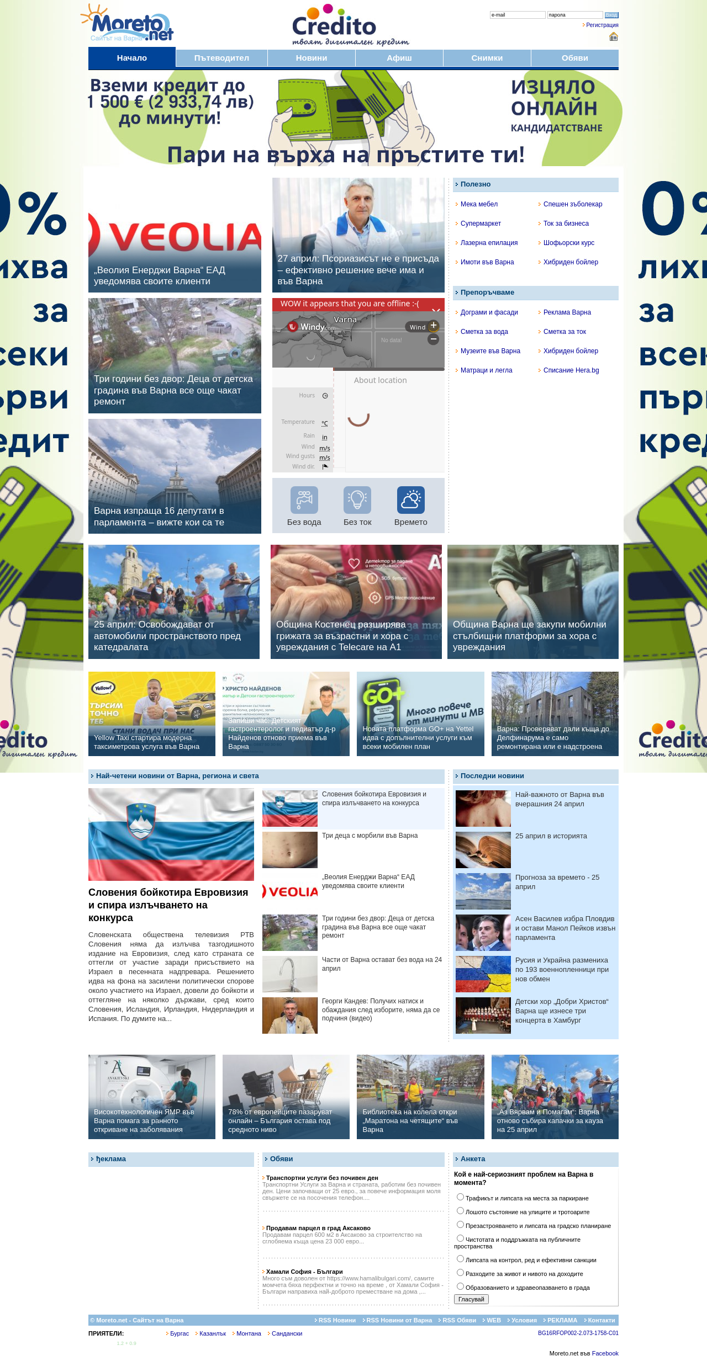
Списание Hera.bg (569, 370)
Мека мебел (477, 204)
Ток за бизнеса (564, 223)
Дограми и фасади (487, 312)
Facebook (605, 1353)
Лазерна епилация (487, 243)
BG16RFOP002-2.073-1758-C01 (578, 1333)
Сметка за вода (482, 332)
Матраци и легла (484, 370)
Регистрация (603, 25)
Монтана (247, 1333)
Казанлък (211, 1333)
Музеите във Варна (488, 351)
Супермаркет (478, 223)
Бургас (177, 1333)
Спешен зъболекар (571, 204)
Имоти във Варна (485, 262)
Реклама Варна (565, 312)
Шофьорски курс (566, 243)
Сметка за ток (562, 332)
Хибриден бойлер (568, 262)
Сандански (285, 1333)
